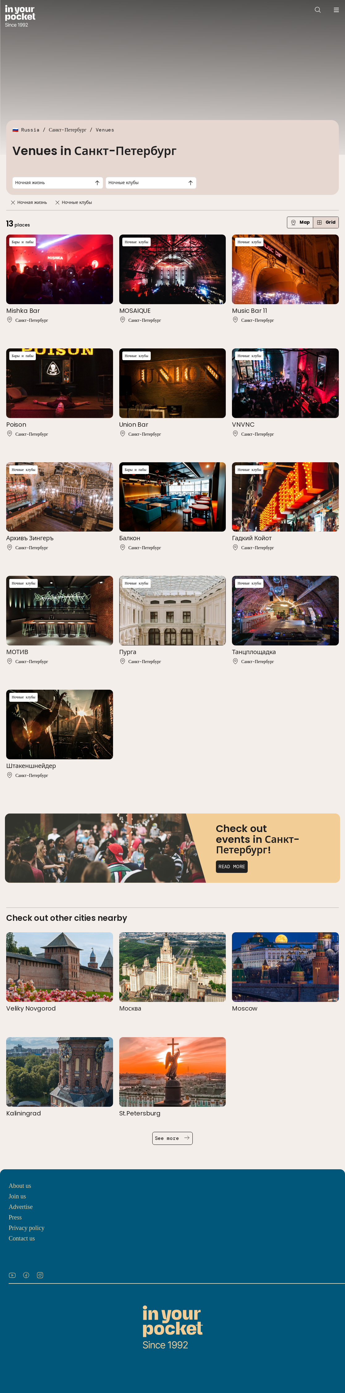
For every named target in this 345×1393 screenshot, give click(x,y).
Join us (17, 1196)
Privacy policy (26, 1227)
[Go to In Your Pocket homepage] (20, 16)
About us (20, 1185)
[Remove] (13, 202)
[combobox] (57, 183)
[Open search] (318, 10)
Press (15, 1217)
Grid (325, 222)
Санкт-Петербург (67, 130)
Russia (30, 130)
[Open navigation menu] (336, 10)
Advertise (21, 1206)
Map (300, 222)
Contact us (22, 1238)
